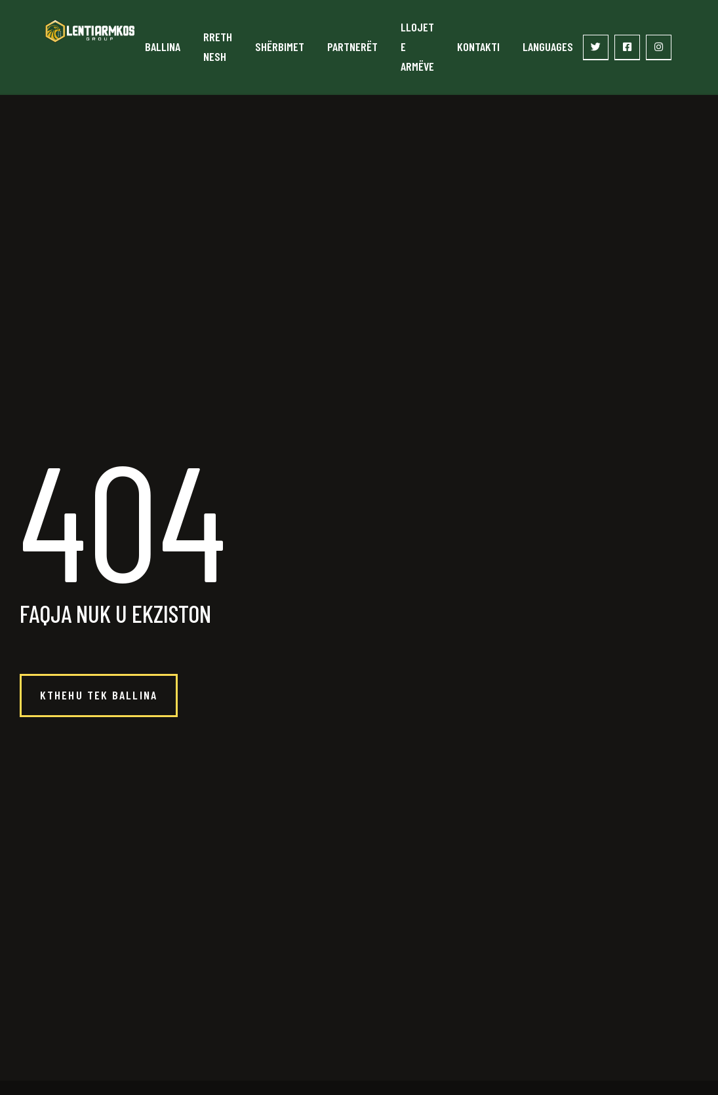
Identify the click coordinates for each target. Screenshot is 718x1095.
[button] (99, 695)
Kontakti (478, 46)
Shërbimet (279, 46)
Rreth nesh (217, 46)
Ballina (162, 46)
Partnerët (352, 46)
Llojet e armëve (417, 46)
